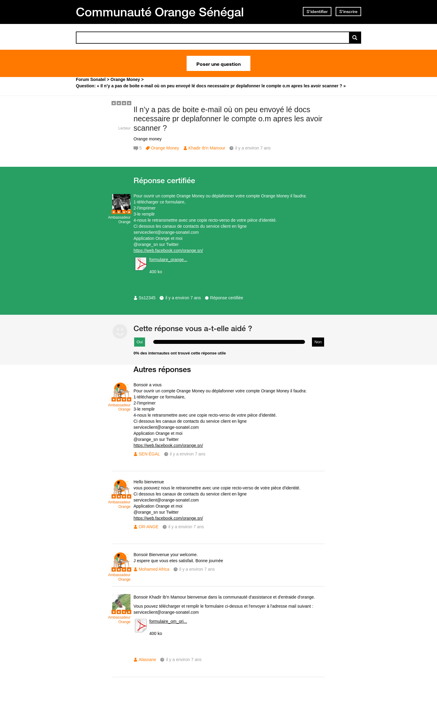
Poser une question (218, 63)
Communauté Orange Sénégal (160, 11)
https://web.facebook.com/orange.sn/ (168, 250)
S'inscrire (348, 11)
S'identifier (317, 11)
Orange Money (165, 148)
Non (318, 342)
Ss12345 (147, 297)
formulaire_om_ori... (168, 621)
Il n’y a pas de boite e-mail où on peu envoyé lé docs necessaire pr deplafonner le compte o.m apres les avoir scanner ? (228, 119)
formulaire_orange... (168, 259)
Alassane (147, 659)
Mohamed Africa (154, 569)
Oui (140, 342)
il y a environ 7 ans (183, 297)
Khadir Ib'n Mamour (206, 148)
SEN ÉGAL (149, 454)
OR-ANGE (148, 526)
